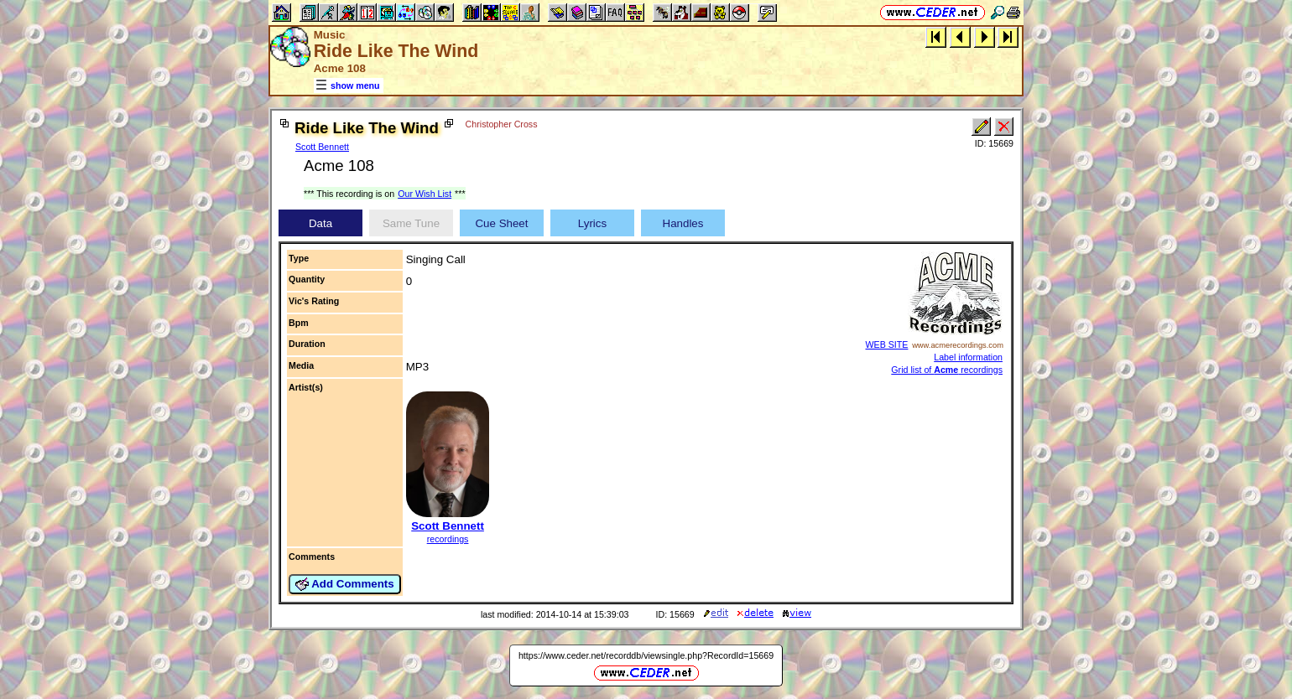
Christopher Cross (502, 124)
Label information (968, 357)
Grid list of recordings (947, 370)
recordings (448, 539)
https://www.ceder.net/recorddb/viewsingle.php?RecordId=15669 (646, 655)
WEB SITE (887, 344)
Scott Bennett (322, 147)
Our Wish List (424, 194)
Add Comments (344, 584)
